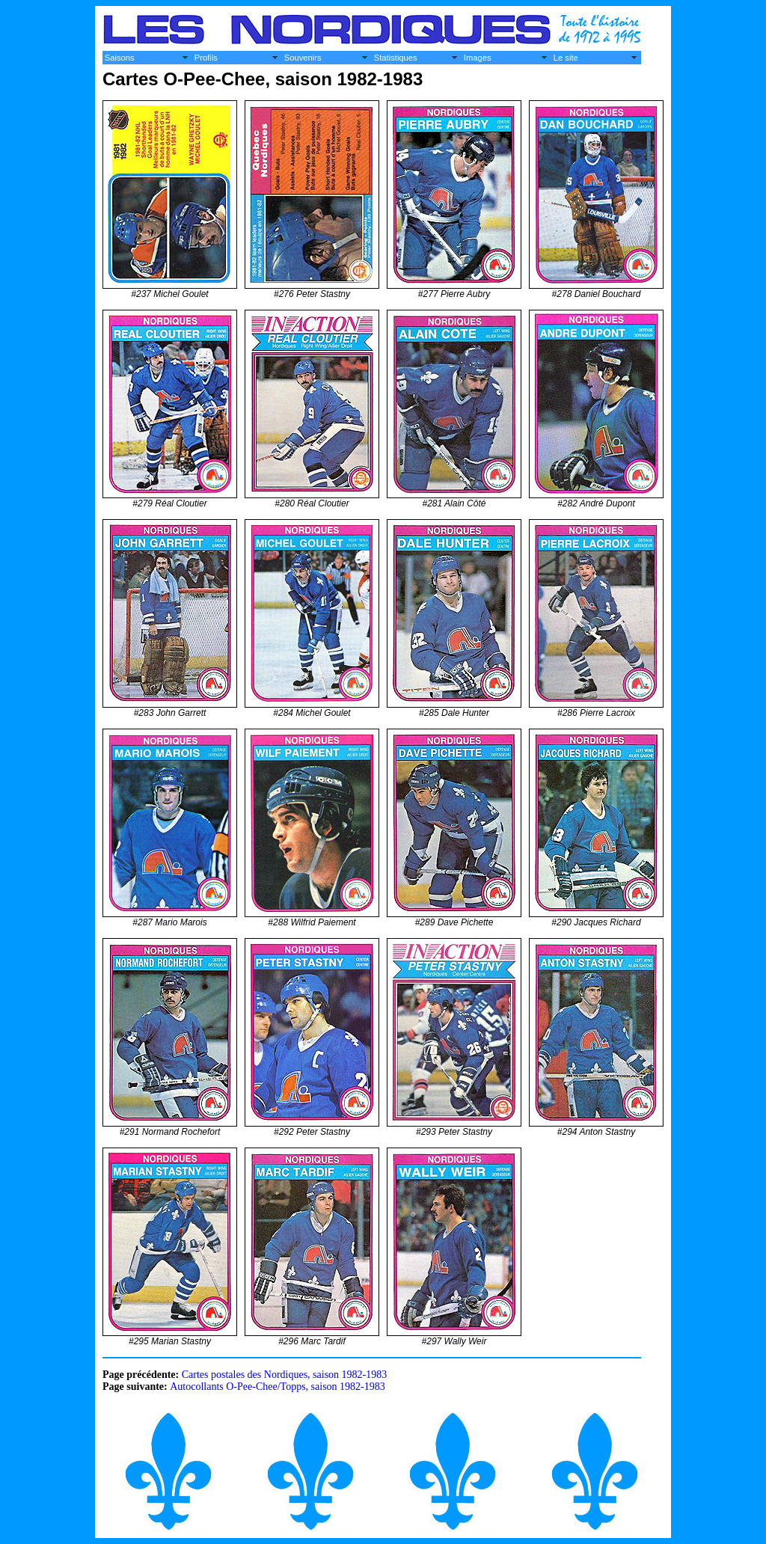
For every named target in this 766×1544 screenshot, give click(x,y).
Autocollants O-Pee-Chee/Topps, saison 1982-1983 (277, 1386)
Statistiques (395, 57)
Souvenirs (303, 57)
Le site (566, 57)
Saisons (120, 57)
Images (477, 57)
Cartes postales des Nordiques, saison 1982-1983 (284, 1374)
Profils (206, 57)
